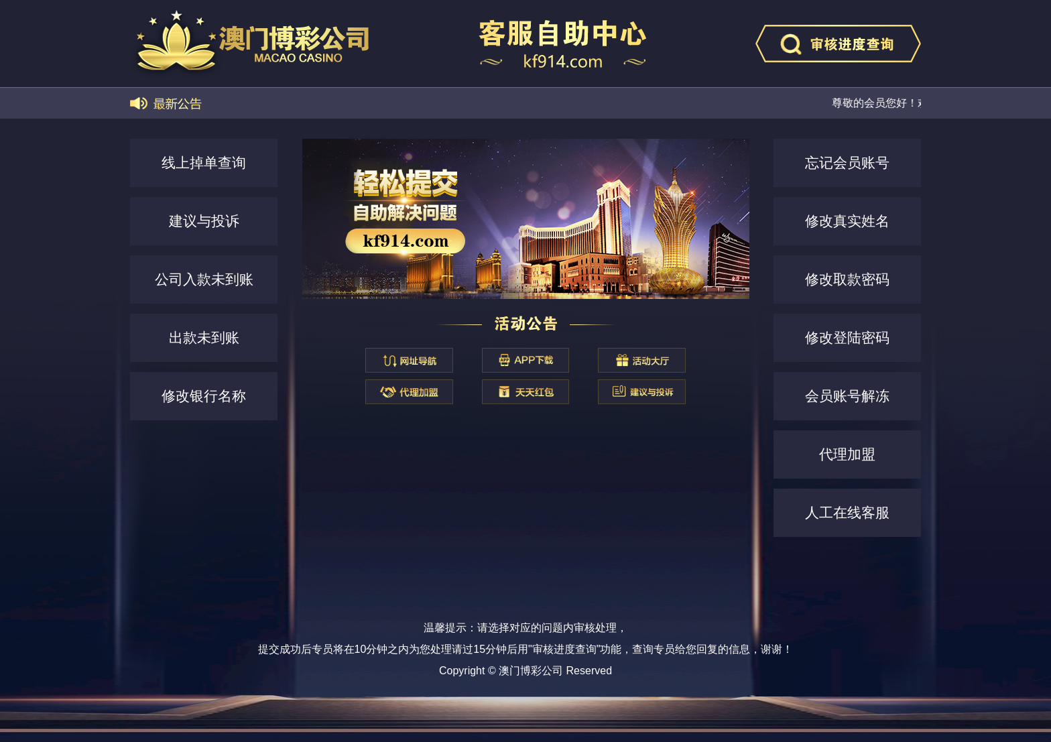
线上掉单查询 (204, 162)
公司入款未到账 (204, 279)
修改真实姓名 (847, 221)
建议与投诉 (204, 221)
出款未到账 (204, 337)
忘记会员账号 (847, 162)
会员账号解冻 (847, 396)
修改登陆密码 (847, 337)
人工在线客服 (847, 512)
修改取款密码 (847, 279)
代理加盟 (847, 454)
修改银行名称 (204, 396)
